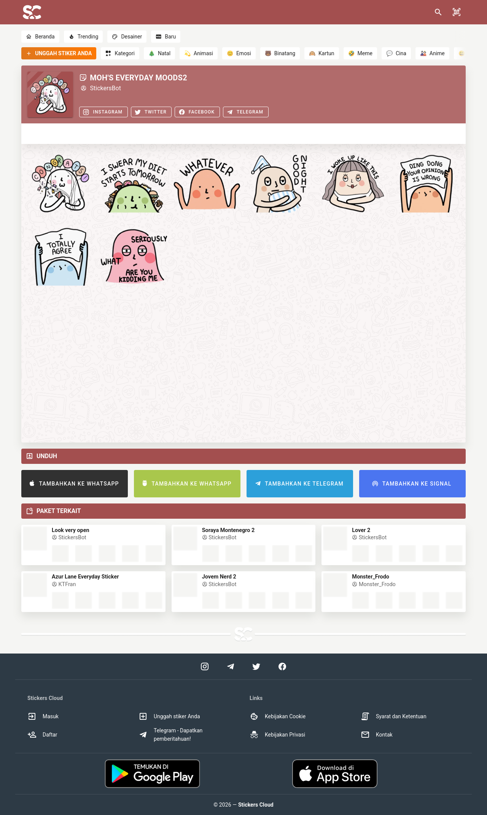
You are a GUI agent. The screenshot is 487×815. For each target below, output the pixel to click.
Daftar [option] (42, 734)
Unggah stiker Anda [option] (169, 716)
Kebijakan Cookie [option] (278, 716)
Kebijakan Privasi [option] (277, 734)
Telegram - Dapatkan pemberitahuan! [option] (170, 734)
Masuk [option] (43, 716)
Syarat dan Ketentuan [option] (394, 716)
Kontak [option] (377, 734)
